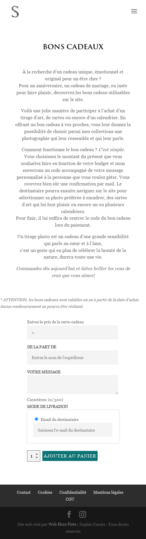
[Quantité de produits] (33, 456)
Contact (24, 492)
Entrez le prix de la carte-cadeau (55, 321)
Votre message (43, 371)
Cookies (45, 492)
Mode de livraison (47, 406)
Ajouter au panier (70, 455)
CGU (70, 499)
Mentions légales (108, 492)
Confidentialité (72, 492)
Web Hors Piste (62, 524)
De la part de (41, 346)
